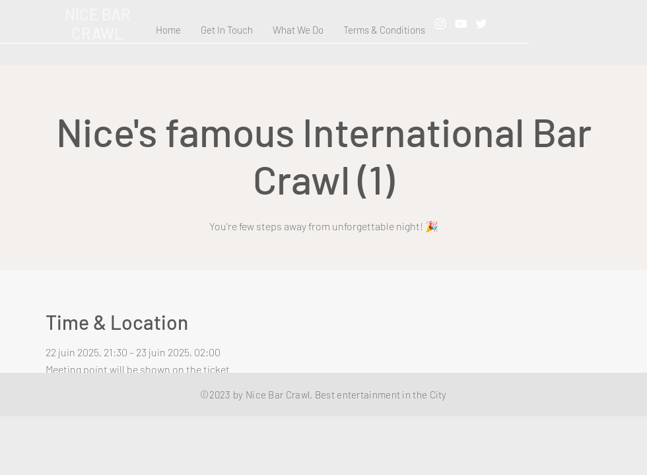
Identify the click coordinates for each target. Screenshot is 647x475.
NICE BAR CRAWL (98, 24)
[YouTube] (461, 23)
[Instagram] (440, 23)
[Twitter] (481, 23)
